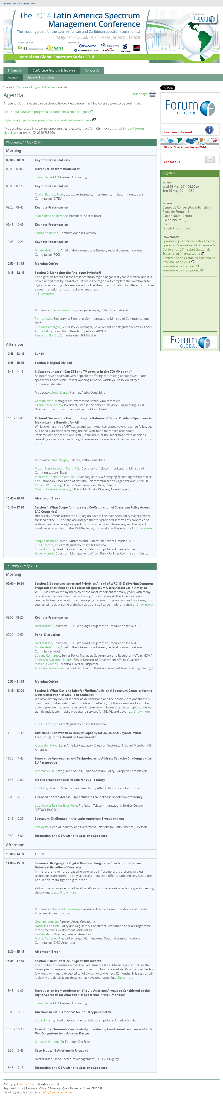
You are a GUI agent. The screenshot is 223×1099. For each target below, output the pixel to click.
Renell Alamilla (45, 553)
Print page (145, 94)
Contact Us (92, 70)
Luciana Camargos (47, 327)
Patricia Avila (43, 318)
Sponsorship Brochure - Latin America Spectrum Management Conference (189, 243)
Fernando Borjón (46, 233)
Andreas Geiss (44, 771)
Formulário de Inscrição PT (181, 266)
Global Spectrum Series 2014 (19, 3)
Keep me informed (178, 132)
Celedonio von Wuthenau (52, 489)
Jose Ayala (42, 827)
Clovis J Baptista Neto (49, 194)
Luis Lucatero (44, 545)
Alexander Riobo (46, 745)
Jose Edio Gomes (46, 664)
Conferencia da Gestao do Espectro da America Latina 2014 (189, 260)
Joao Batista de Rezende (51, 216)
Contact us (172, 162)
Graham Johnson (46, 922)
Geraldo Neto (44, 401)
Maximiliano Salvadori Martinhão (58, 468)
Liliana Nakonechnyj (49, 405)
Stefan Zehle (43, 177)
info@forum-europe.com (57, 1092)
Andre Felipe (43, 331)
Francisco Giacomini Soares (53, 660)
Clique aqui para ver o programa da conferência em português (48, 112)
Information (15, 70)
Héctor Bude (43, 626)
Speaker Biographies (40, 77)
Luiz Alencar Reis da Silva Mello (56, 805)
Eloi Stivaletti (43, 934)
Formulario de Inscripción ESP (183, 270)
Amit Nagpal (59, 392)
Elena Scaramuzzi (63, 310)
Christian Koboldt (47, 1042)
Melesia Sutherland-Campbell (55, 477)
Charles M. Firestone (65, 909)
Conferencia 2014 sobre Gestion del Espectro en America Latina (187, 251)
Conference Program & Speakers (54, 70)
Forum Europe (27, 1084)
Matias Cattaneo (46, 938)
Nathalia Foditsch (47, 926)
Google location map (177, 228)
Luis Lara (41, 788)
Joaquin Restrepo (47, 541)
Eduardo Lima (44, 549)
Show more (46, 293)
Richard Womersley (48, 485)
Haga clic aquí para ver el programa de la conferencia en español (49, 120)
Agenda (13, 77)
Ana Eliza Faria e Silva (49, 668)
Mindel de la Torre (47, 250)
